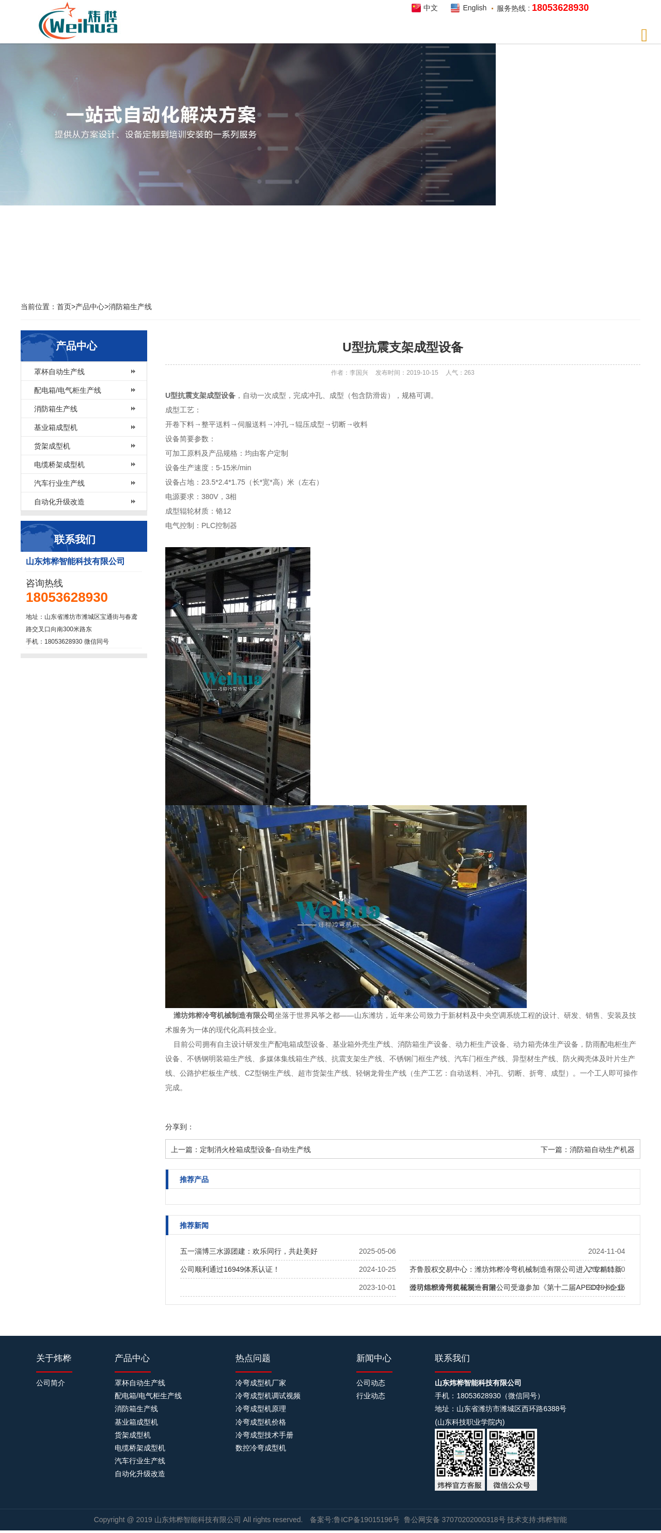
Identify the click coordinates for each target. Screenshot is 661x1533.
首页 (64, 306)
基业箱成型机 (55, 427)
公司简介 (50, 1383)
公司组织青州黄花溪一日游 (453, 1287)
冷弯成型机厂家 (260, 1383)
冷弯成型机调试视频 (268, 1396)
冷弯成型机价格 (260, 1422)
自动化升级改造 (59, 502)
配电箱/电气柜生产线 (67, 390)
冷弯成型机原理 (260, 1408)
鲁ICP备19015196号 (367, 1519)
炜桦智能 (81, 21)
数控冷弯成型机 (260, 1448)
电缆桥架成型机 (59, 464)
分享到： (179, 1127)
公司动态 (370, 1383)
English (474, 8)
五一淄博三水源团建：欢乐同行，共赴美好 (249, 1251)
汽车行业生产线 (59, 483)
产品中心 (89, 306)
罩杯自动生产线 (59, 372)
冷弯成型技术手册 (264, 1435)
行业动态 (370, 1396)
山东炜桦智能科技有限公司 (198, 1519)
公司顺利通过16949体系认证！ (230, 1269)
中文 (430, 8)
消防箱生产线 (130, 306)
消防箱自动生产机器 (602, 1149)
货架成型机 (52, 446)
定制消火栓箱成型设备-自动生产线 (255, 1149)
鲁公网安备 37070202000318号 (455, 1519)
